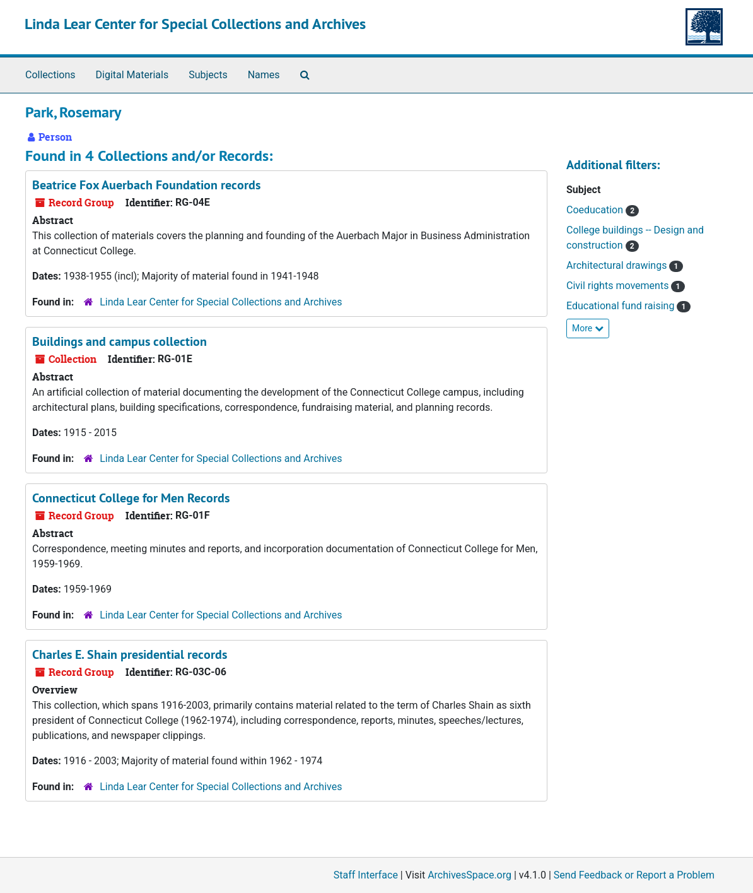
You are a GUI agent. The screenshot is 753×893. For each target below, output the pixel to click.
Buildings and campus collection (119, 341)
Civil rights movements (618, 286)
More (588, 328)
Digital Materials (132, 75)
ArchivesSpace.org (469, 875)
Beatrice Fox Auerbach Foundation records (146, 185)
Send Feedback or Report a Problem (634, 875)
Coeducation (596, 210)
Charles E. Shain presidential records (129, 654)
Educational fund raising (621, 306)
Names (264, 75)
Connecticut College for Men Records (131, 498)
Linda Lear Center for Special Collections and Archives (195, 23)
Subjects (208, 75)
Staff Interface (366, 875)
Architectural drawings (617, 265)
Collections (50, 75)
